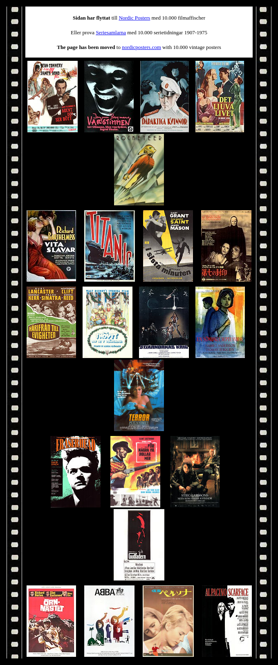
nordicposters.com (141, 47)
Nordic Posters (134, 18)
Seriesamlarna (111, 32)
